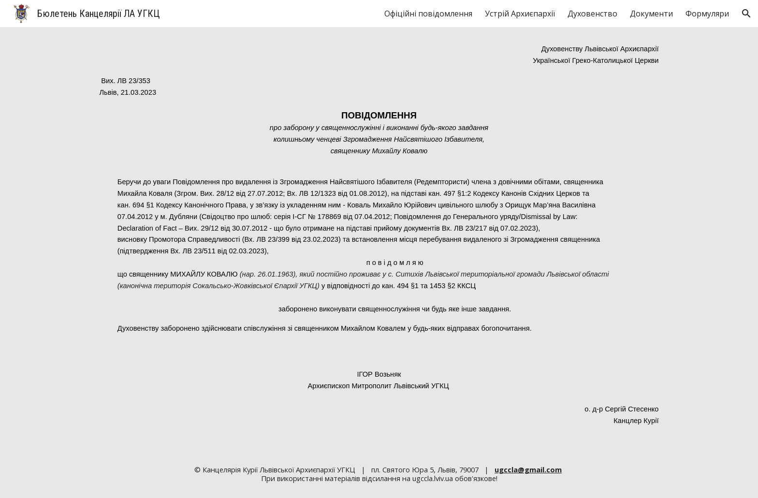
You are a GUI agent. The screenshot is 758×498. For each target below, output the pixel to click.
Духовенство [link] (592, 13)
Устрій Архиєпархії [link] (520, 13)
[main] (379, 239)
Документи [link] (651, 13)
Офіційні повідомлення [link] (428, 13)
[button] (746, 13)
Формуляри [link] (707, 13)
